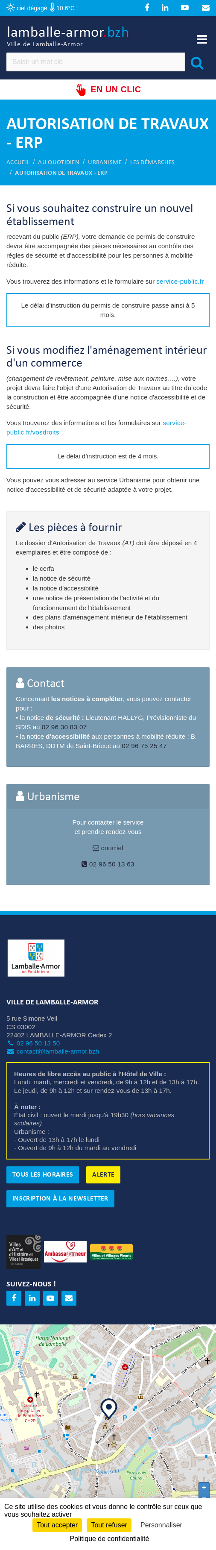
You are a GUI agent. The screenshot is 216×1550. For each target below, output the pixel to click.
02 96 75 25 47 (144, 745)
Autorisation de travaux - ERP (61, 173)
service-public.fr (180, 281)
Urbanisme (105, 162)
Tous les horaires (42, 1174)
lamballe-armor (68, 37)
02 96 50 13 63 (108, 864)
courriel (108, 847)
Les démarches (152, 162)
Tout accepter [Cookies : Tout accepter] (57, 1525)
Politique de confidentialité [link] (109, 1538)
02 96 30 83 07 (64, 727)
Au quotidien (58, 162)
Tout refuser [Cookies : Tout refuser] (109, 1525)
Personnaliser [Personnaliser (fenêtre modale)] (161, 1525)
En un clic (108, 90)
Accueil (17, 162)
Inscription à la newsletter (60, 1198)
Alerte (103, 1174)
